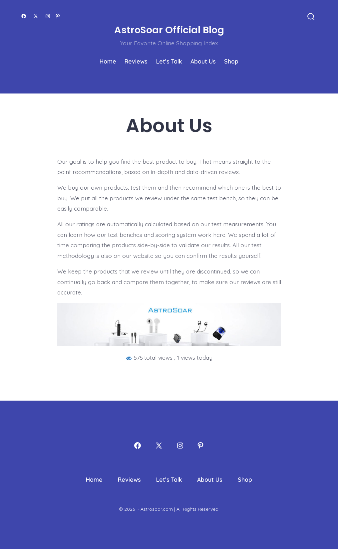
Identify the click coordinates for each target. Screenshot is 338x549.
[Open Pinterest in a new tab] (58, 16)
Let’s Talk (169, 61)
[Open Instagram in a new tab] (48, 16)
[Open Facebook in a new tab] (24, 16)
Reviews (136, 61)
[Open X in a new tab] (35, 16)
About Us (203, 61)
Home (108, 61)
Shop (231, 61)
